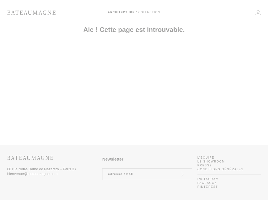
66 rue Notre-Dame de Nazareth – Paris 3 (40, 169)
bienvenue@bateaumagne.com (32, 174)
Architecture (121, 12)
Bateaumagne (31, 13)
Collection (149, 12)
